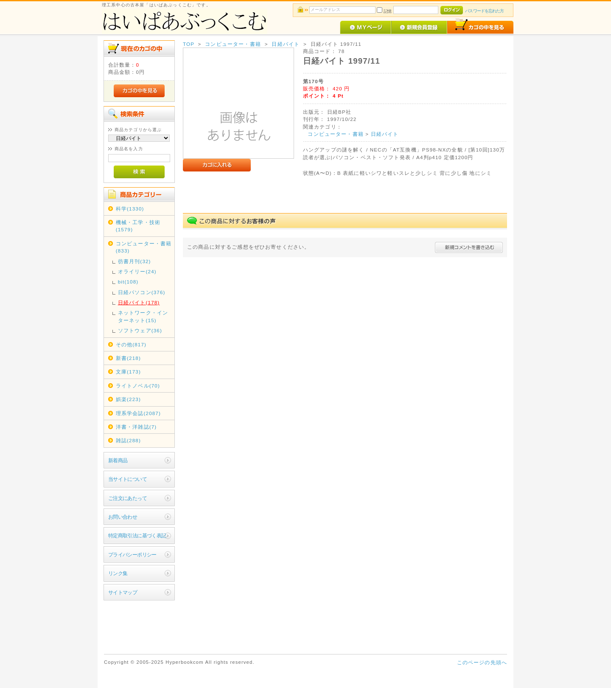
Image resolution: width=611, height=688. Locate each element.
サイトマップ (122, 592)
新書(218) (128, 358)
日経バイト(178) (139, 302)
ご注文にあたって (127, 498)
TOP (188, 44)
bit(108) (128, 281)
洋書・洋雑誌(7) (136, 427)
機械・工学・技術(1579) (138, 225)
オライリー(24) (137, 271)
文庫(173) (128, 371)
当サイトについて (127, 479)
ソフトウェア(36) (140, 330)
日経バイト (286, 44)
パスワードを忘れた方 (484, 10)
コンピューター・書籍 (233, 44)
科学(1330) (130, 208)
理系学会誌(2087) (138, 413)
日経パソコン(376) (141, 292)
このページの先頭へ (482, 662)
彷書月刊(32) (134, 261)
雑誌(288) (128, 440)
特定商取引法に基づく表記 (137, 535)
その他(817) (131, 344)
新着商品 (118, 460)
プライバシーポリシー (132, 554)
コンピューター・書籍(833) (144, 247)
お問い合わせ (122, 517)
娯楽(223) (128, 399)
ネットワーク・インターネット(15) (143, 316)
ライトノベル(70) (138, 385)
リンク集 (118, 573)
